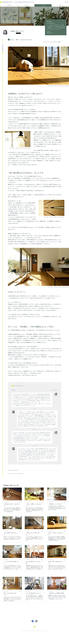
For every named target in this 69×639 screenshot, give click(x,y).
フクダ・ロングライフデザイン (63, 85)
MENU (67, 2)
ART (25, 5)
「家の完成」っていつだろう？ (55, 504)
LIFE (43, 5)
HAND (60, 5)
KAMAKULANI (6, 2)
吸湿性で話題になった (13, 354)
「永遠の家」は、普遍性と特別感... (56, 593)
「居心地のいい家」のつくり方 (16, 31)
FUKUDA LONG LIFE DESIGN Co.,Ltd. (41, 630)
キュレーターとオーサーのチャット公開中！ (53, 41)
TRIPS (9, 5)
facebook (48, 31)
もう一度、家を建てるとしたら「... (34, 593)
